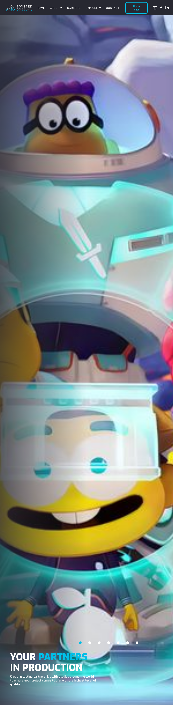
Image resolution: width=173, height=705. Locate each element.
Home (41, 7)
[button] (56, 8)
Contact (112, 7)
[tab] (80, 642)
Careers (74, 7)
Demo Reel (136, 8)
